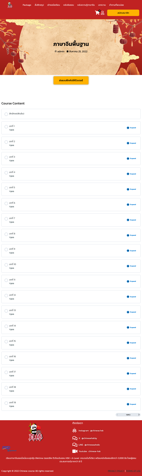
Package (27, 5)
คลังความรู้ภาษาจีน (86, 5)
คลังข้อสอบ (68, 5)
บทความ (102, 5)
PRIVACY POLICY (116, 471)
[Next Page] (139, 415)
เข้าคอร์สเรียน (53, 5)
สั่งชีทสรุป (39, 5)
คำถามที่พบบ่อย (116, 5)
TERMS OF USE (133, 471)
